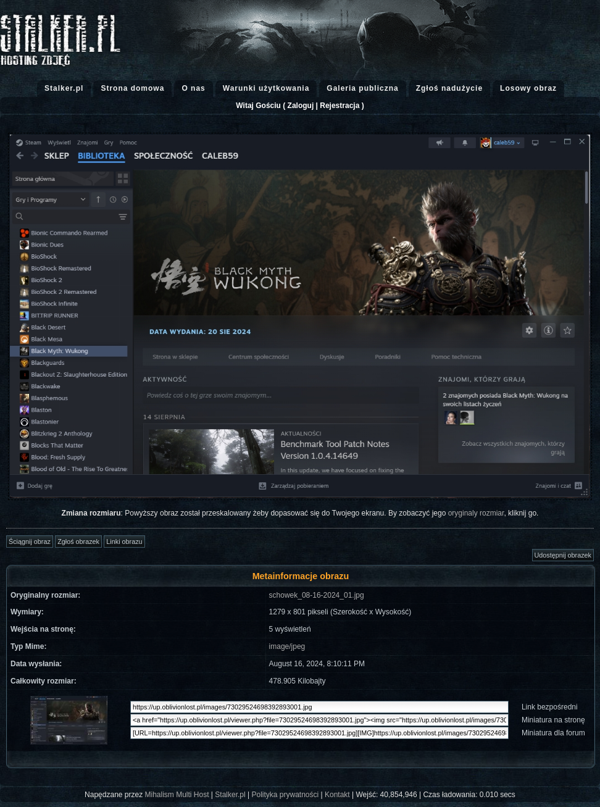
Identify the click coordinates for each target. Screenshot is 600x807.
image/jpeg (287, 646)
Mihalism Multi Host (177, 794)
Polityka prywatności (285, 794)
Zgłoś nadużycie (449, 88)
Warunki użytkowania (266, 88)
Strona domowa (132, 88)
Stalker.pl (63, 88)
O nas (193, 88)
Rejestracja (339, 105)
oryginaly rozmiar (476, 513)
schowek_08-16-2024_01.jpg (316, 595)
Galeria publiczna (362, 88)
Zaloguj (301, 105)
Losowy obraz (528, 88)
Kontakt (337, 794)
